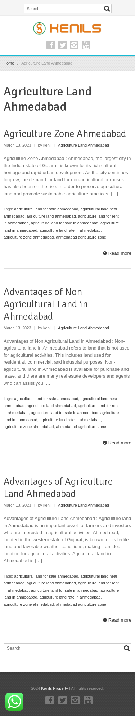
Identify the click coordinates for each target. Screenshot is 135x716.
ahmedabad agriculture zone (81, 237)
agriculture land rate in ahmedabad (70, 230)
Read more (119, 253)
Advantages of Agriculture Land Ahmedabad (58, 487)
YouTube (86, 45)
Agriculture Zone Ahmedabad (65, 134)
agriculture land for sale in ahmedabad (64, 223)
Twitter (62, 45)
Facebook (50, 45)
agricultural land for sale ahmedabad (46, 209)
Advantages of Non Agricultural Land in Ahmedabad (46, 304)
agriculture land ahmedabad (51, 216)
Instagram (74, 45)
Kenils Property (54, 688)
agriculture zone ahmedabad (29, 237)
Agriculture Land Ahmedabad (83, 145)
